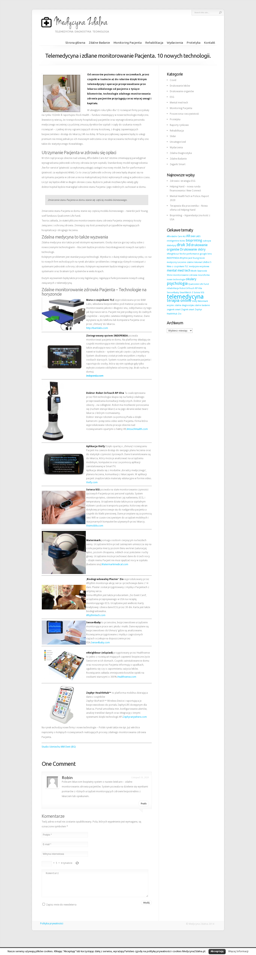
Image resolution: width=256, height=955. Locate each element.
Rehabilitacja (154, 42)
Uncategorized (178, 141)
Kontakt (209, 42)
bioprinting (194, 240)
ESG (172, 97)
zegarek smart (174, 309)
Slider (173, 136)
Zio (179, 313)
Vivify (194, 301)
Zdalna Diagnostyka (181, 153)
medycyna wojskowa (199, 266)
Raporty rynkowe (179, 125)
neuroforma (204, 275)
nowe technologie (176, 279)
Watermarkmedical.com (115, 564)
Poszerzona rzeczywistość (184, 113)
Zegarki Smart (177, 164)
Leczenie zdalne (185, 262)
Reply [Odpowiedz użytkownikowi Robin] (144, 803)
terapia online (179, 300)
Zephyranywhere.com (135, 716)
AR (188, 236)
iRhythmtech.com (95, 615)
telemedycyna (185, 296)
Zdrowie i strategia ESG (182, 181)
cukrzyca (207, 241)
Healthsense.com (126, 676)
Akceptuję (217, 951)
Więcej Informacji (238, 951)
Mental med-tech (179, 102)
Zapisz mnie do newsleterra (59, 909)
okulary (191, 279)
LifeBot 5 (207, 262)
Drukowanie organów (182, 91)
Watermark (203, 301)
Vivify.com (92, 482)
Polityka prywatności (51, 928)
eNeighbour (173, 254)
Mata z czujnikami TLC (177, 266)
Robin (67, 777)
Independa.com (94, 375)
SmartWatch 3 (186, 292)
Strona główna (75, 42)
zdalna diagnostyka (184, 305)
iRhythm (183, 258)
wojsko (170, 305)
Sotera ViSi (199, 292)
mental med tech (178, 270)
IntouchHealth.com (137, 429)
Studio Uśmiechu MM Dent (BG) (59, 746)
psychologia (177, 283)
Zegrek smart (187, 309)
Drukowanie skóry (193, 249)
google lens (206, 254)
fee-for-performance (189, 254)
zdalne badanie (202, 305)
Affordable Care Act (176, 236)
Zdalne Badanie (99, 42)
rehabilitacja (173, 288)
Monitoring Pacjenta (128, 42)
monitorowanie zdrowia (185, 275)
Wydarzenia (175, 42)
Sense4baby (173, 292)
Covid (173, 80)
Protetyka (193, 42)
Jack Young (193, 258)
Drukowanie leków (180, 85)
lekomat (198, 262)
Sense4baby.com (100, 642)
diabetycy (171, 245)
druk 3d (183, 245)
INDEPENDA (173, 258)
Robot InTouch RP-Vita (190, 288)
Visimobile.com (94, 525)
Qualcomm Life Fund (198, 284)
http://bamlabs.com (97, 328)
